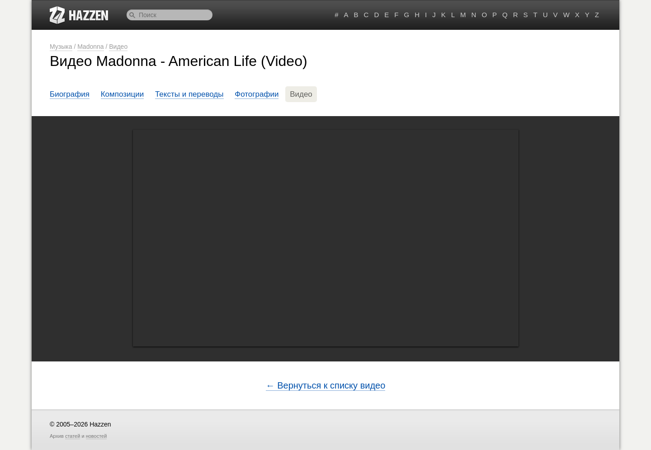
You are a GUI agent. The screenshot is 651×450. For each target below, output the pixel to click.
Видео (118, 46)
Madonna (90, 46)
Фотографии (256, 94)
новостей (96, 436)
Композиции (122, 94)
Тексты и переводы (189, 94)
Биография (70, 94)
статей (72, 436)
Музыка (61, 46)
